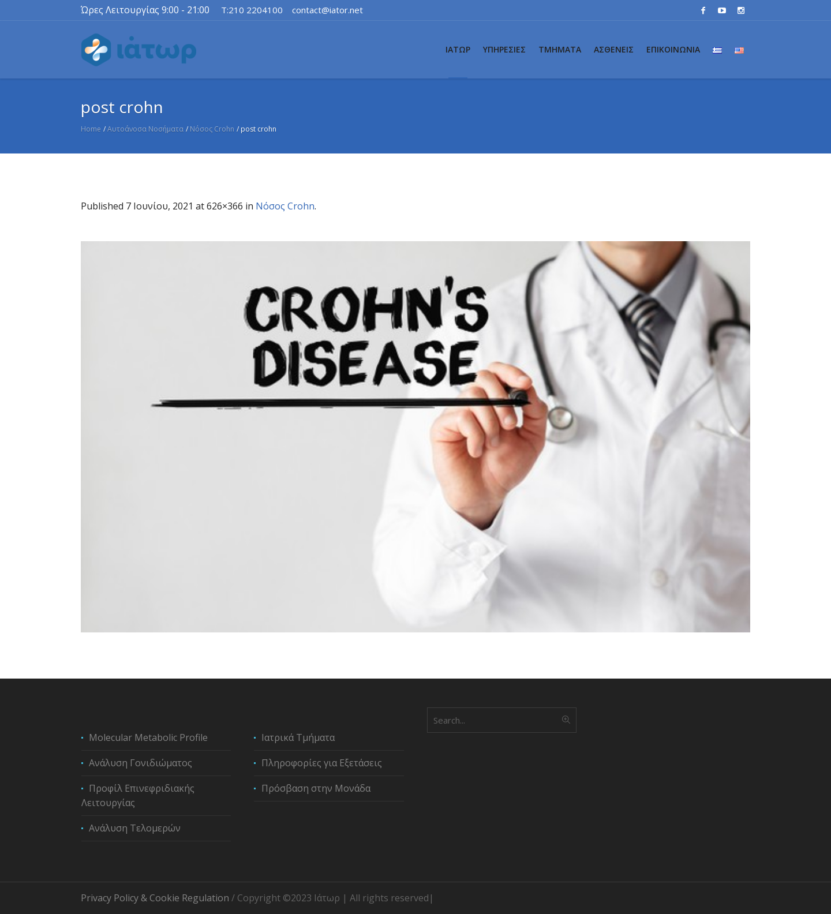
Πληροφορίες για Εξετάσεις (321, 762)
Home (91, 129)
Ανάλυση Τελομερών (135, 828)
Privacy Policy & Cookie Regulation (155, 897)
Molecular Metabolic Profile (148, 737)
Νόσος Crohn (212, 129)
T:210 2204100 (252, 10)
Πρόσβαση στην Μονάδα (315, 788)
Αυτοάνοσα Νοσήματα (145, 129)
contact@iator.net (327, 10)
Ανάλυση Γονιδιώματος (140, 762)
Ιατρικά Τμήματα (298, 737)
